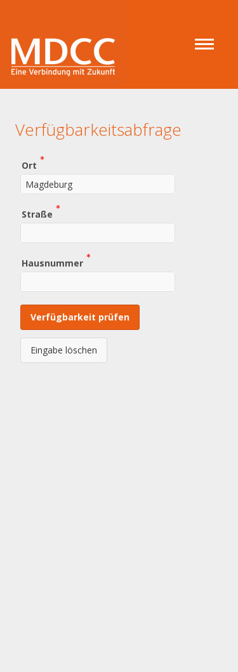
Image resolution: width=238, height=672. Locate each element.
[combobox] (97, 184)
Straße (37, 214)
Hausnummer (52, 262)
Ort (29, 165)
